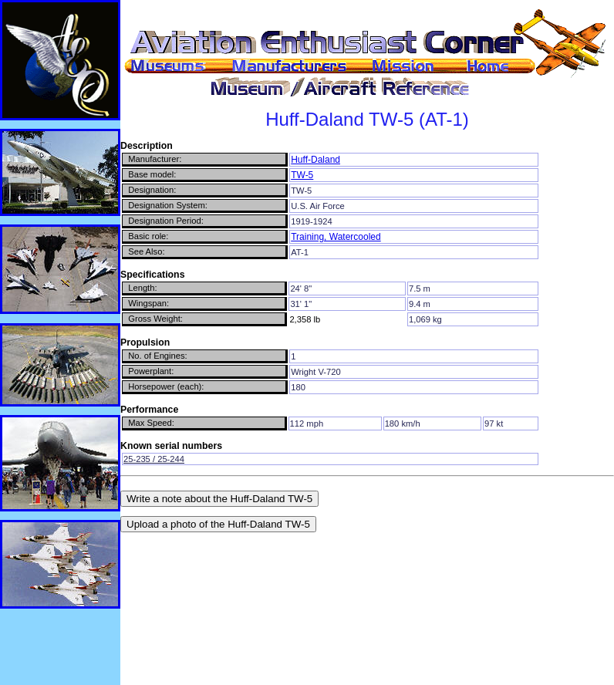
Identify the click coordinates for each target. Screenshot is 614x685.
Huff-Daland (315, 159)
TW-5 (302, 175)
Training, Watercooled (336, 236)
